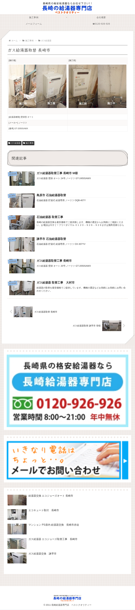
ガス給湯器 (14, 143)
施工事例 (28, 143)
